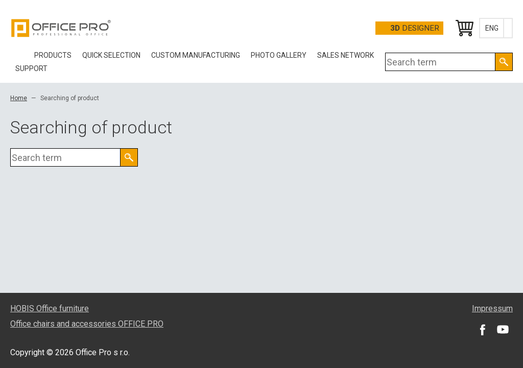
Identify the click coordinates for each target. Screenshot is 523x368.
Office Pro (61, 28)
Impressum (492, 308)
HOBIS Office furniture (49, 308)
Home (18, 98)
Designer (414, 28)
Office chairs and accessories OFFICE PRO (86, 324)
